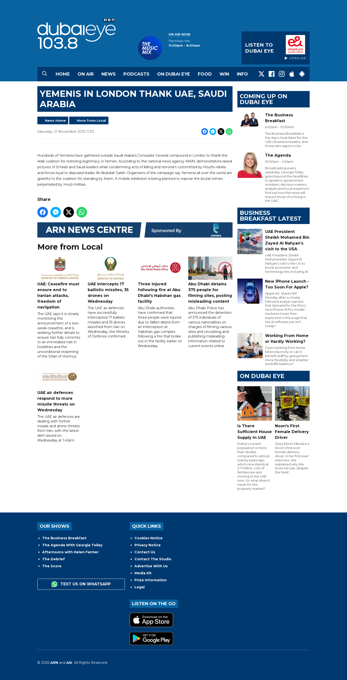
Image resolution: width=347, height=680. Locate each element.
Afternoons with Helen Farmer (70, 552)
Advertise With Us (151, 566)
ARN (54, 662)
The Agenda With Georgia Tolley (72, 545)
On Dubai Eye (173, 74)
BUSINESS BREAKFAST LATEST (270, 215)
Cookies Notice (148, 538)
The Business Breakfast (64, 538)
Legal (139, 587)
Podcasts (136, 74)
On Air (86, 74)
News (108, 74)
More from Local (91, 120)
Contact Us (144, 552)
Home (63, 74)
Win (224, 74)
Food (205, 74)
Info (242, 74)
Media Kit (143, 573)
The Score (51, 566)
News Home (55, 120)
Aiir (69, 662)
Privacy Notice (147, 545)
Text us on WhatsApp (81, 584)
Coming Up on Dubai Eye (263, 99)
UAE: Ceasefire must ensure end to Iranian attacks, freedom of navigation (59, 283)
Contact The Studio (152, 559)
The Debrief (53, 559)
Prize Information (150, 580)
